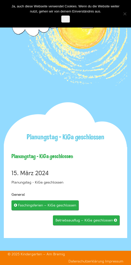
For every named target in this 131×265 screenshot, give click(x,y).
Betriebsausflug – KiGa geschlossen (86, 220)
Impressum (114, 261)
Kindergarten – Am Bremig (43, 254)
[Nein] (124, 13)
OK (65, 19)
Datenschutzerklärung (86, 261)
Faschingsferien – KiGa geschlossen (45, 205)
